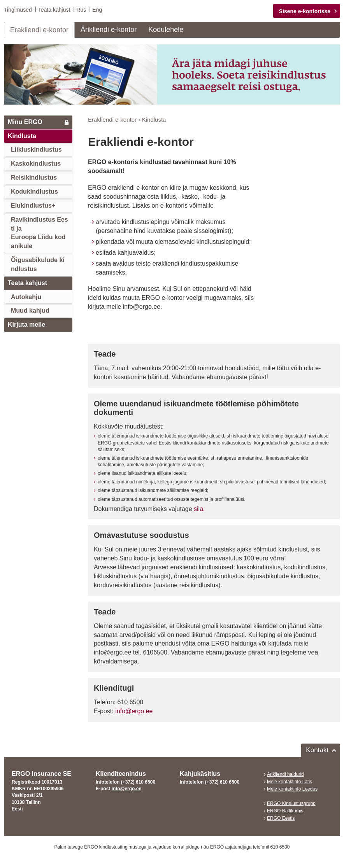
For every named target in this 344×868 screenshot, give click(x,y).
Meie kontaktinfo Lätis (289, 781)
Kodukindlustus (34, 191)
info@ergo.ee (134, 711)
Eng (97, 10)
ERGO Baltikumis (285, 811)
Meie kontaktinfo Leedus (292, 789)
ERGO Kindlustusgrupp (291, 803)
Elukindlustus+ (33, 205)
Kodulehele (165, 29)
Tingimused (18, 10)
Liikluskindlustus (36, 149)
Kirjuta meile (26, 324)
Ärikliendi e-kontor (109, 29)
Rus (81, 10)
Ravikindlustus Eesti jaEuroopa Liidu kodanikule (39, 232)
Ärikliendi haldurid (285, 774)
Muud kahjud (30, 310)
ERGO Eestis (281, 818)
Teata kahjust (54, 10)
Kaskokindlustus (36, 163)
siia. (199, 508)
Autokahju (26, 296)
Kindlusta (22, 135)
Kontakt (317, 749)
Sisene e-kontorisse (304, 11)
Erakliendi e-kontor (39, 30)
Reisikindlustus (34, 177)
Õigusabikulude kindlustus (38, 264)
